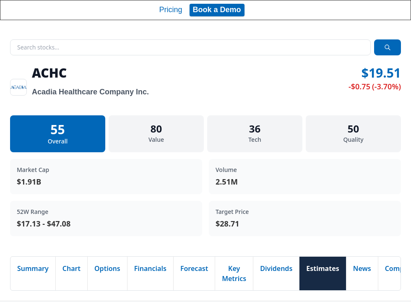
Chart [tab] (71, 268)
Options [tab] (107, 268)
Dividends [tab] (276, 268)
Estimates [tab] (322, 268)
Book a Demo (217, 9)
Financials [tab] (150, 268)
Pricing (170, 9)
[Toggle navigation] (396, 10)
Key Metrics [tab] (234, 273)
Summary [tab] (33, 268)
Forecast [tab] (194, 268)
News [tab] (362, 268)
